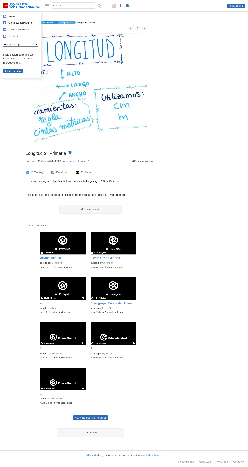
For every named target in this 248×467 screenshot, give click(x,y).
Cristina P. (107, 263)
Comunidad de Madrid (149, 455)
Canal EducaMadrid (20, 22)
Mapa (205, 461)
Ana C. (55, 308)
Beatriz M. (57, 263)
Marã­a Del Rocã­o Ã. (46, 22)
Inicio (11, 16)
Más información (90, 209)
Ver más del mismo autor (90, 417)
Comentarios (90, 432)
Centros (13, 36)
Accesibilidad (186, 461)
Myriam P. (57, 353)
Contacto (238, 461)
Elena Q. (107, 308)
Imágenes (65, 22)
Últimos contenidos (19, 29)
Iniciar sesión (236, 6)
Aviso (222, 461)
